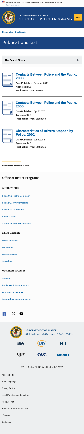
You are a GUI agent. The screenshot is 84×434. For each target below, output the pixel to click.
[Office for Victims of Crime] (42, 357)
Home (4, 32)
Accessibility (8, 375)
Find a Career (8, 216)
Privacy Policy (8, 388)
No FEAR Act (8, 402)
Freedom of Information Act (15, 408)
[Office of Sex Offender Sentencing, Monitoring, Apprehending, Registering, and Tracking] (63, 356)
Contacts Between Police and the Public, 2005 (46, 104)
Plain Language (9, 381)
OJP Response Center (13, 292)
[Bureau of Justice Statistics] (42, 347)
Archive (6, 278)
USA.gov (6, 415)
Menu (78, 17)
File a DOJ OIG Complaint (15, 202)
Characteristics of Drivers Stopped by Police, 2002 (44, 133)
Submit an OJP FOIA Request (16, 223)
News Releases (9, 254)
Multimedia (8, 247)
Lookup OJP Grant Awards (15, 285)
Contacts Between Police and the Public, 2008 (46, 76)
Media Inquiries (9, 240)
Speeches (7, 261)
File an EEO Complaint (13, 209)
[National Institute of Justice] (63, 346)
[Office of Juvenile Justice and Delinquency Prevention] (21, 357)
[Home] (45, 17)
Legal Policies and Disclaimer (16, 395)
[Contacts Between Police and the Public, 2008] (7, 85)
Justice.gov (7, 422)
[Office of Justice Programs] (8, 17)
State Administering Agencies (16, 299)
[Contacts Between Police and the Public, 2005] (7, 114)
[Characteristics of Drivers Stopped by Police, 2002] (7, 142)
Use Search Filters (15, 60)
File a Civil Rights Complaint (16, 195)
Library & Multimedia (17, 32)
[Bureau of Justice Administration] (20, 346)
